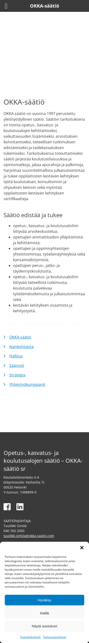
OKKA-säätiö (20, 337)
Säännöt (16, 365)
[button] (82, 547)
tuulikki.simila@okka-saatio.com (29, 535)
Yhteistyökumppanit (27, 384)
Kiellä (44, 613)
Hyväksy (44, 600)
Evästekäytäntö (30, 637)
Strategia (17, 375)
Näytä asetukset (44, 626)
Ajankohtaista (21, 346)
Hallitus (16, 356)
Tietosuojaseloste (54, 637)
